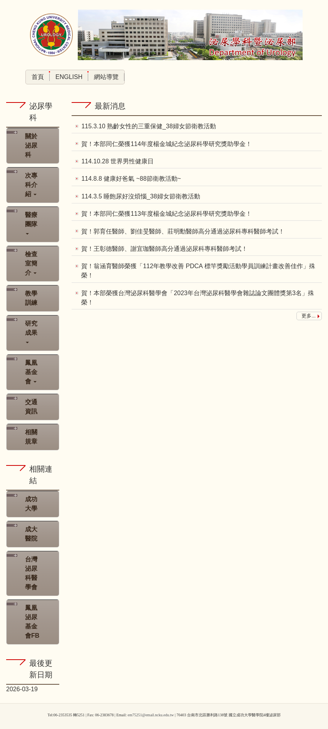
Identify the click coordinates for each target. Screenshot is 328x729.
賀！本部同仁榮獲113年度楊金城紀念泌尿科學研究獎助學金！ (166, 213)
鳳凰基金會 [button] (31, 372)
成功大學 (31, 504)
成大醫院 (31, 534)
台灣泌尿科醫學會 (31, 573)
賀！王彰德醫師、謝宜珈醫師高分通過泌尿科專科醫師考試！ (164, 247)
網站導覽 (106, 77)
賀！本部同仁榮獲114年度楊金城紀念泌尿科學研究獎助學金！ (166, 143)
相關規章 (31, 437)
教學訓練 (31, 298)
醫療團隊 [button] (31, 223)
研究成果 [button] (31, 331)
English (68, 77)
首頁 (38, 77)
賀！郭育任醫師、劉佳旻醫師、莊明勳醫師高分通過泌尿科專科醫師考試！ (182, 230)
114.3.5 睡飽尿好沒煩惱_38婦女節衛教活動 (140, 195)
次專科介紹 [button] (31, 184)
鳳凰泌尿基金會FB (32, 622)
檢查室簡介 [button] (31, 263)
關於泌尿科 (31, 145)
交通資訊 (31, 407)
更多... (308, 314)
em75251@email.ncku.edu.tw (150, 715)
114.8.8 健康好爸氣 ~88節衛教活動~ (131, 178)
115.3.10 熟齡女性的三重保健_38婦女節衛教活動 (148, 126)
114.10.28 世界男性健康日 (117, 161)
